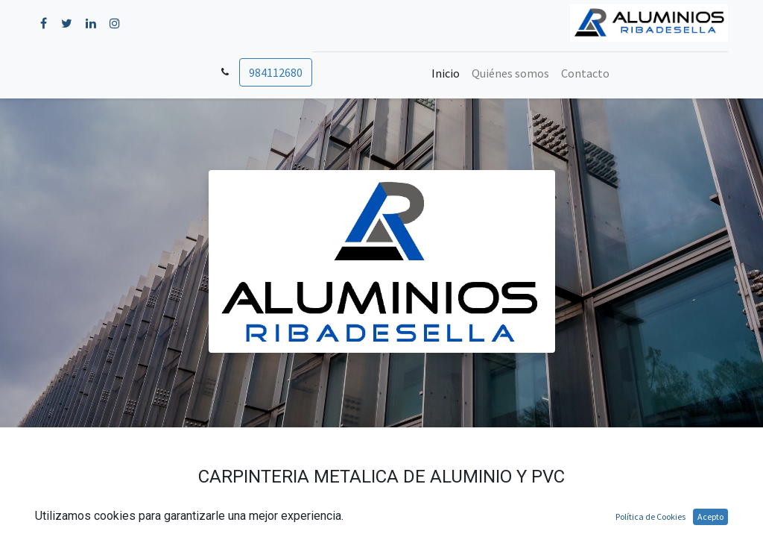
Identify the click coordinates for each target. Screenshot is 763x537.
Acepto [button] (710, 516)
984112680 (276, 72)
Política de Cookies (650, 516)
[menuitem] (445, 73)
